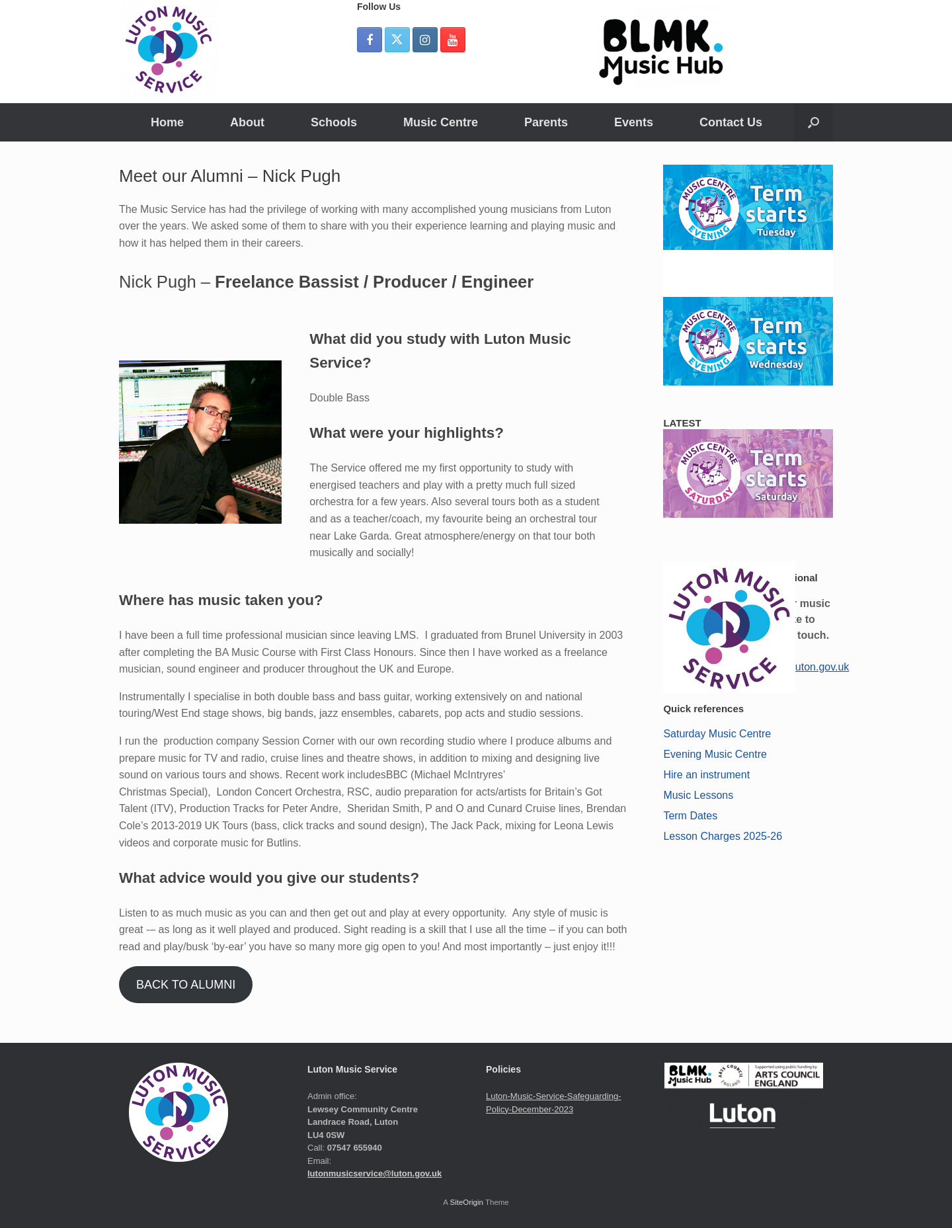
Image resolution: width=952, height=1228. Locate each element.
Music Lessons (698, 795)
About (247, 122)
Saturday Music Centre (717, 733)
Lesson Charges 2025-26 (722, 836)
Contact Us (730, 122)
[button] (813, 122)
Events (633, 122)
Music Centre (440, 122)
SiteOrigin (466, 1202)
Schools (334, 122)
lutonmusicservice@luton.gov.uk (374, 1173)
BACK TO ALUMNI (185, 984)
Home (167, 122)
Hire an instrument (706, 774)
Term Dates (690, 815)
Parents (546, 122)
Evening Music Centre (715, 754)
